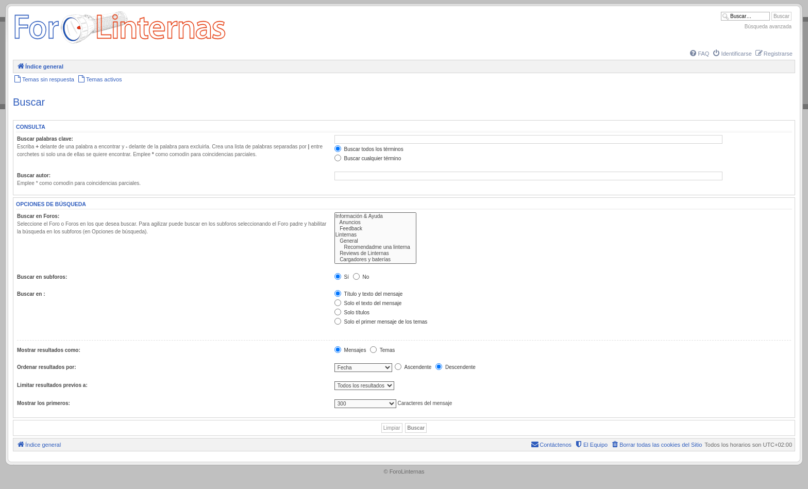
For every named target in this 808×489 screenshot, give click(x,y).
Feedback (375, 229)
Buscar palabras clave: (45, 139)
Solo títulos (351, 312)
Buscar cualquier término (367, 158)
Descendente (455, 367)
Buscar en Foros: (38, 216)
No (361, 277)
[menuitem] (698, 53)
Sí (341, 277)
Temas (382, 350)
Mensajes (350, 350)
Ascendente (413, 367)
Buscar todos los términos (368, 149)
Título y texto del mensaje (368, 294)
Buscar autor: (33, 175)
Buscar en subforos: (42, 277)
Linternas (375, 235)
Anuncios (375, 223)
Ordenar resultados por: (46, 367)
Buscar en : (31, 294)
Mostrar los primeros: (43, 403)
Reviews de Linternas (375, 253)
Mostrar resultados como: (48, 350)
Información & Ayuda (375, 216)
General (375, 241)
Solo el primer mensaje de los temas (381, 322)
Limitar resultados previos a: (52, 385)
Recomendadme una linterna (375, 247)
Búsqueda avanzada (768, 26)
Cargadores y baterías (375, 260)
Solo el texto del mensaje (368, 303)
